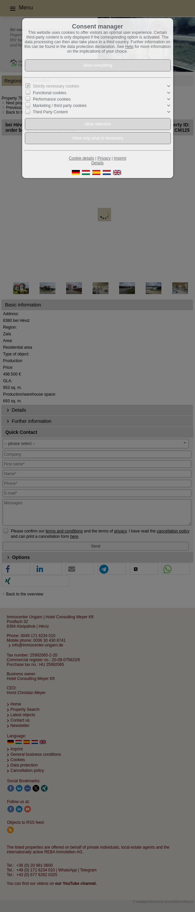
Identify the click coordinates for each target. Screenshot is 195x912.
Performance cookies (52, 99)
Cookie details (81, 158)
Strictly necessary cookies (56, 86)
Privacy (103, 158)
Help (129, 46)
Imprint (120, 158)
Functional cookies (49, 92)
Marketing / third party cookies (60, 105)
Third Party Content (50, 112)
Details (97, 163)
